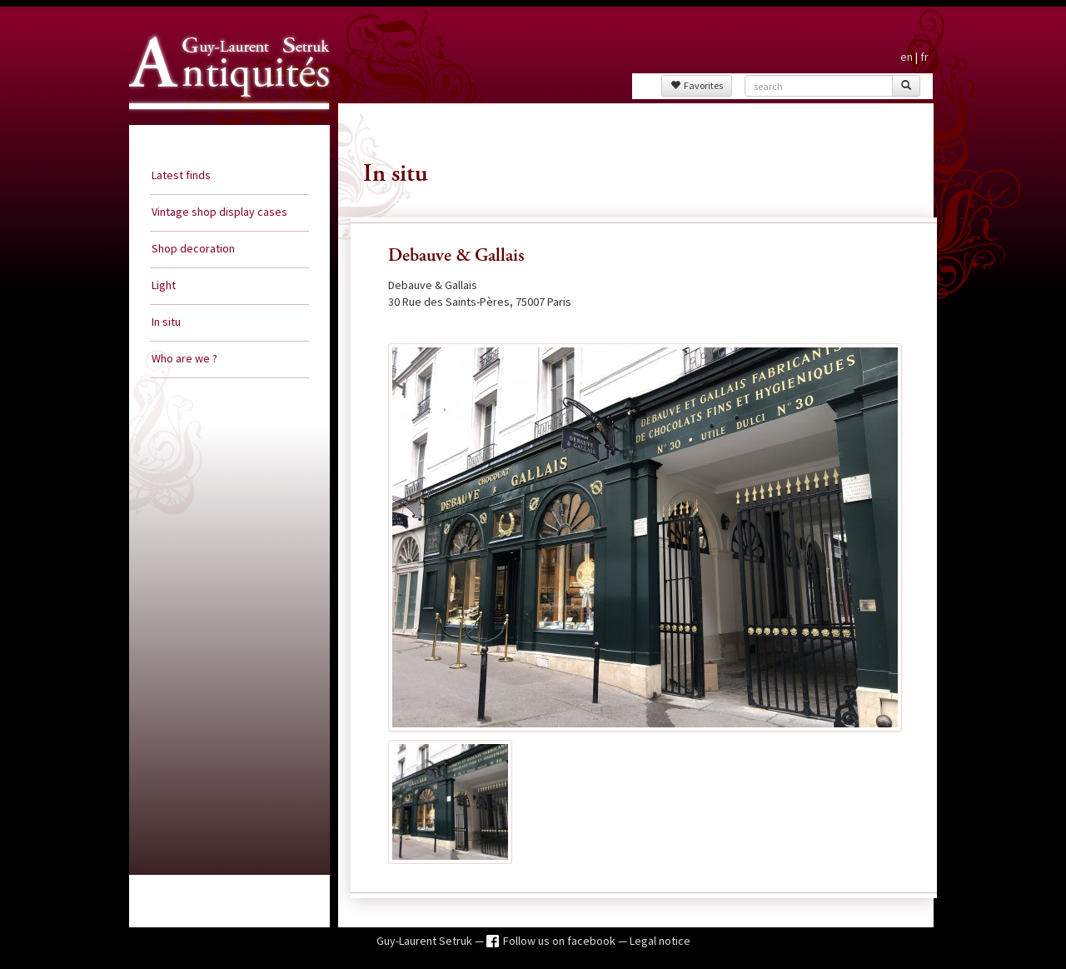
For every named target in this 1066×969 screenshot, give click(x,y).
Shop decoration (193, 248)
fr (924, 56)
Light (164, 284)
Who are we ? (184, 358)
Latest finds (181, 174)
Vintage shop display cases (219, 211)
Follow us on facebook (560, 940)
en (906, 56)
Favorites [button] (696, 85)
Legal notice (660, 940)
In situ (166, 321)
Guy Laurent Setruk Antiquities (224, 124)
